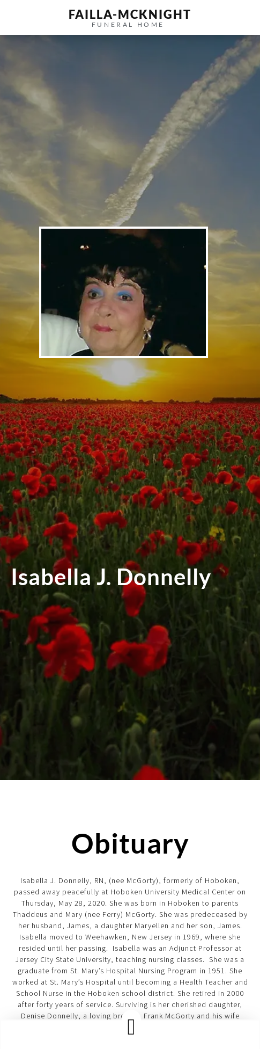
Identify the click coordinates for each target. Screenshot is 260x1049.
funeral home (128, 24)
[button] (131, 1027)
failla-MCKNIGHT (130, 14)
